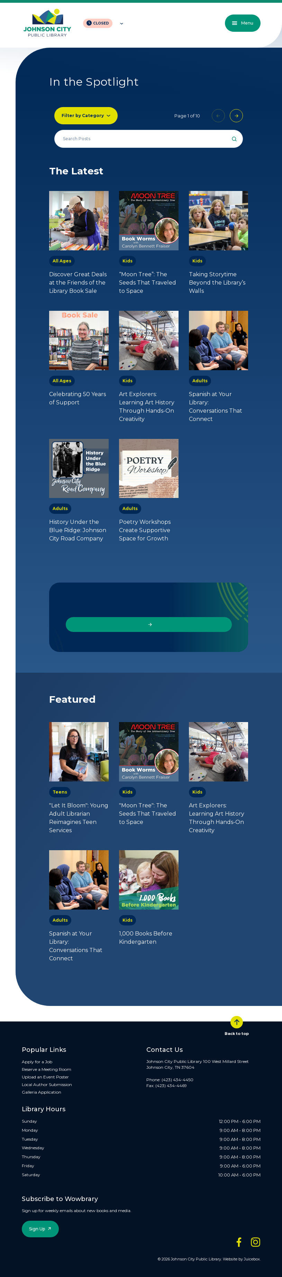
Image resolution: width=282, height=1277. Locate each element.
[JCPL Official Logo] (47, 23)
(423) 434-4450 (177, 1079)
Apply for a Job (37, 1061)
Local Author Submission (47, 1084)
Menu (242, 23)
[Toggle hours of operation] (120, 23)
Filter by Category (83, 115)
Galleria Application (41, 1092)
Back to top (237, 1026)
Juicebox (252, 1259)
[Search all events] (148, 139)
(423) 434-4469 (171, 1085)
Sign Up (37, 1228)
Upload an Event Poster (45, 1076)
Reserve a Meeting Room (46, 1069)
